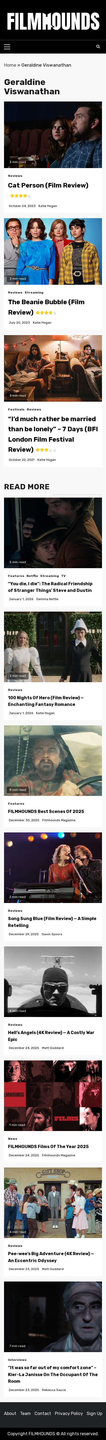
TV (63, 576)
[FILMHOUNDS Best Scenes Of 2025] (53, 760)
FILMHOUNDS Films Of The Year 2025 (48, 1146)
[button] (53, 21)
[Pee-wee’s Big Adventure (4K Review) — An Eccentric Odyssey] (53, 1203)
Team (25, 1413)
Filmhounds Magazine (58, 820)
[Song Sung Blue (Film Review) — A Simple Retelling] (53, 867)
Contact (43, 1413)
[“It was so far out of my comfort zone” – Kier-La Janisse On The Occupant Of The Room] (53, 1317)
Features (16, 576)
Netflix (32, 576)
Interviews (17, 1360)
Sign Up (94, 1413)
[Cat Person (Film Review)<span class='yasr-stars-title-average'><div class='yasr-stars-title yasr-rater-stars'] (53, 134)
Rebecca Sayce (54, 1390)
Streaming (34, 292)
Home (10, 65)
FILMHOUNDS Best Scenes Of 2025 (46, 811)
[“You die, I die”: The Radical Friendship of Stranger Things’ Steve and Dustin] (53, 533)
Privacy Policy (69, 1413)
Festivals (16, 409)
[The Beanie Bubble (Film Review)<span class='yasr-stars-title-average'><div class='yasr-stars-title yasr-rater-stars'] (53, 251)
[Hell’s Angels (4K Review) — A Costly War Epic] (53, 981)
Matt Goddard (53, 1048)
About (10, 1413)
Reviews (15, 176)
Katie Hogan (48, 206)
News (12, 1139)
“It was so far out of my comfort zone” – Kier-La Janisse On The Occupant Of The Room (53, 1374)
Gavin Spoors (52, 934)
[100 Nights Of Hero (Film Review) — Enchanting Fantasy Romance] (53, 647)
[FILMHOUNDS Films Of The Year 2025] (53, 1095)
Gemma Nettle (47, 599)
